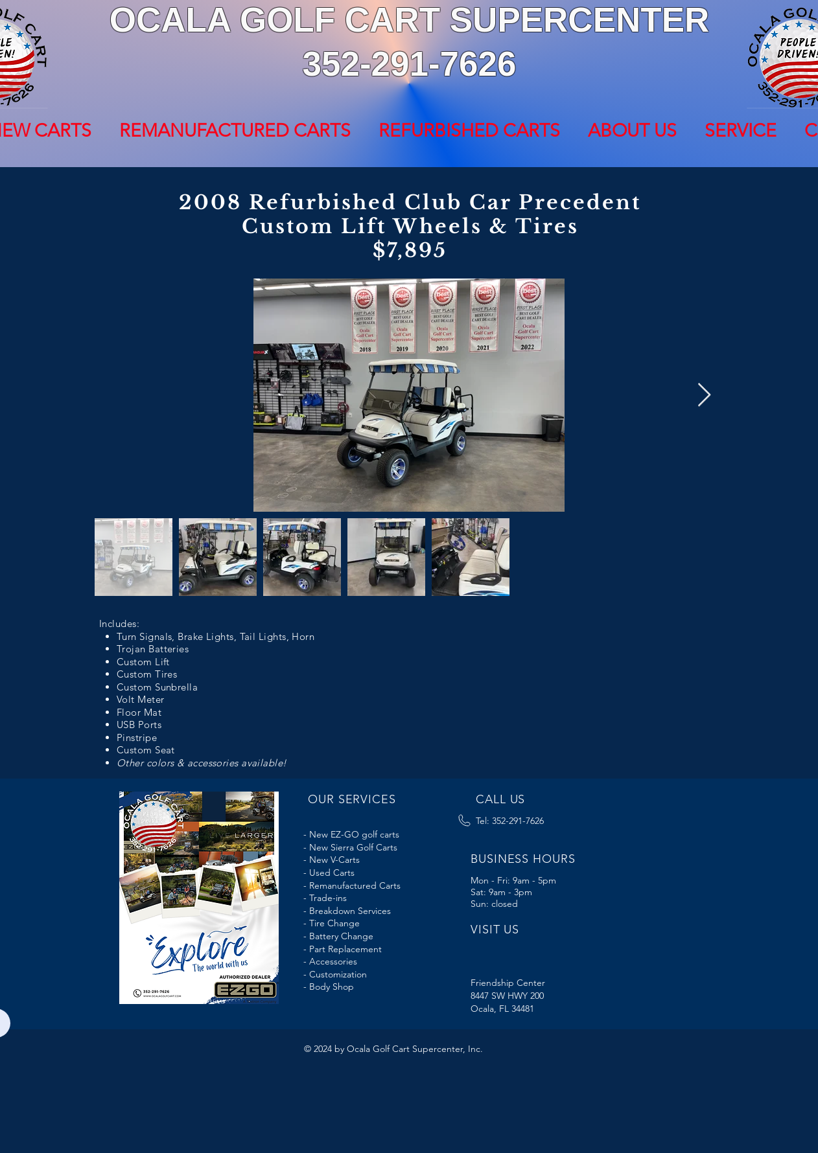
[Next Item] (704, 395)
